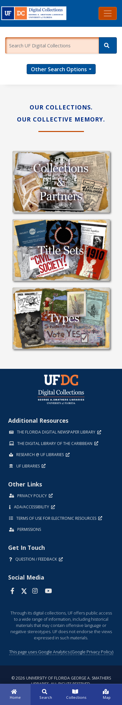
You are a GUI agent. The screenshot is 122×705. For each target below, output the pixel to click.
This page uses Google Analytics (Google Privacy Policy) (61, 652)
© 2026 (61, 681)
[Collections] (76, 694)
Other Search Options (59, 69)
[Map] (106, 694)
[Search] (108, 45)
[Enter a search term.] (52, 45)
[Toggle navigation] (108, 13)
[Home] (15, 694)
